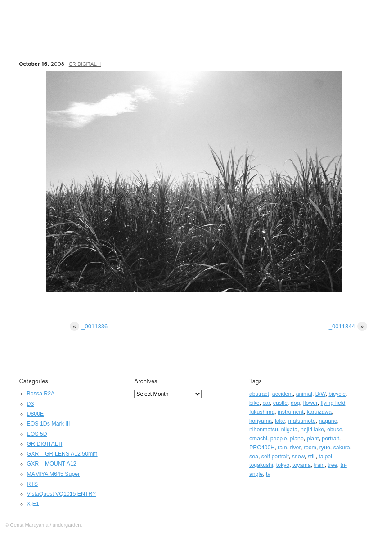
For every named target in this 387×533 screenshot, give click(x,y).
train (319, 465)
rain (282, 447)
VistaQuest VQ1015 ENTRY (61, 494)
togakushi (261, 465)
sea (253, 456)
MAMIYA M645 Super (53, 474)
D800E (35, 414)
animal (304, 394)
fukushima (261, 412)
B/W (320, 394)
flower (310, 403)
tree (332, 465)
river (295, 447)
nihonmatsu (263, 429)
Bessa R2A (41, 393)
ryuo (325, 447)
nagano (328, 421)
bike (254, 403)
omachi (258, 438)
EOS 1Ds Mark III (48, 424)
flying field (333, 403)
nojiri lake (312, 429)
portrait (330, 438)
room (310, 447)
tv (268, 474)
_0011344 (348, 326)
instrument (291, 412)
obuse (334, 429)
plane (297, 438)
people (278, 438)
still (312, 456)
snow (298, 456)
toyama (301, 465)
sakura (341, 447)
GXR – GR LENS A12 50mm (62, 454)
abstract (259, 394)
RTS (32, 484)
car (266, 403)
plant (313, 438)
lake (280, 421)
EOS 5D (37, 434)
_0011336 (89, 326)
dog (295, 403)
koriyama (260, 421)
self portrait (275, 456)
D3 (30, 404)
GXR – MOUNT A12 (51, 464)
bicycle (337, 394)
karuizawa (319, 412)
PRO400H (261, 447)
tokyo (283, 465)
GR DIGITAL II (85, 63)
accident (282, 394)
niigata (289, 429)
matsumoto (301, 421)
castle (280, 403)
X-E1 (33, 504)
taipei (325, 456)
